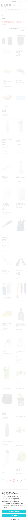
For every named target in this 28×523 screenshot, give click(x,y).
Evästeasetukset (14, 519)
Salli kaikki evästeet (14, 511)
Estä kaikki (14, 515)
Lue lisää (4, 507)
